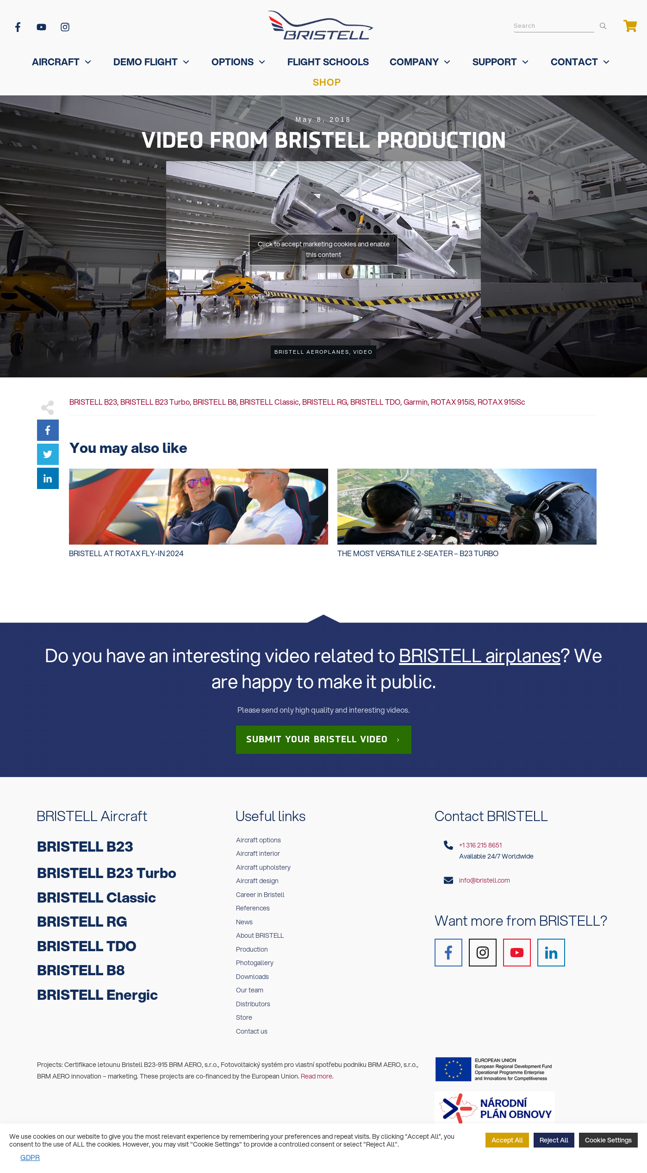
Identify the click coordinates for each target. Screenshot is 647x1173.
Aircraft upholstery (263, 867)
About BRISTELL (260, 935)
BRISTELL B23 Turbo (155, 401)
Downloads (252, 976)
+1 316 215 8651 (480, 845)
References (253, 908)
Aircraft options (258, 840)
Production (252, 949)
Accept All (507, 1140)
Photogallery (255, 962)
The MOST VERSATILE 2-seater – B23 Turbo (467, 518)
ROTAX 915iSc (501, 401)
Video (363, 352)
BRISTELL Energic (97, 994)
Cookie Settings (608, 1140)
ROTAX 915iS (452, 401)
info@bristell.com (484, 880)
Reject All (554, 1140)
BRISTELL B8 (214, 401)
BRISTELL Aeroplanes (311, 352)
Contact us (252, 1031)
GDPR (30, 1157)
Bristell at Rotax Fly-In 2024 (198, 518)
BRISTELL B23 (93, 401)
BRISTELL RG (324, 401)
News (244, 922)
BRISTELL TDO (375, 401)
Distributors (253, 1004)
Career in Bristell (260, 894)
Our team (249, 990)
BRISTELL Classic (269, 401)
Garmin (416, 401)
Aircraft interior (258, 853)
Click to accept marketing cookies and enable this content (324, 249)
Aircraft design (257, 880)
